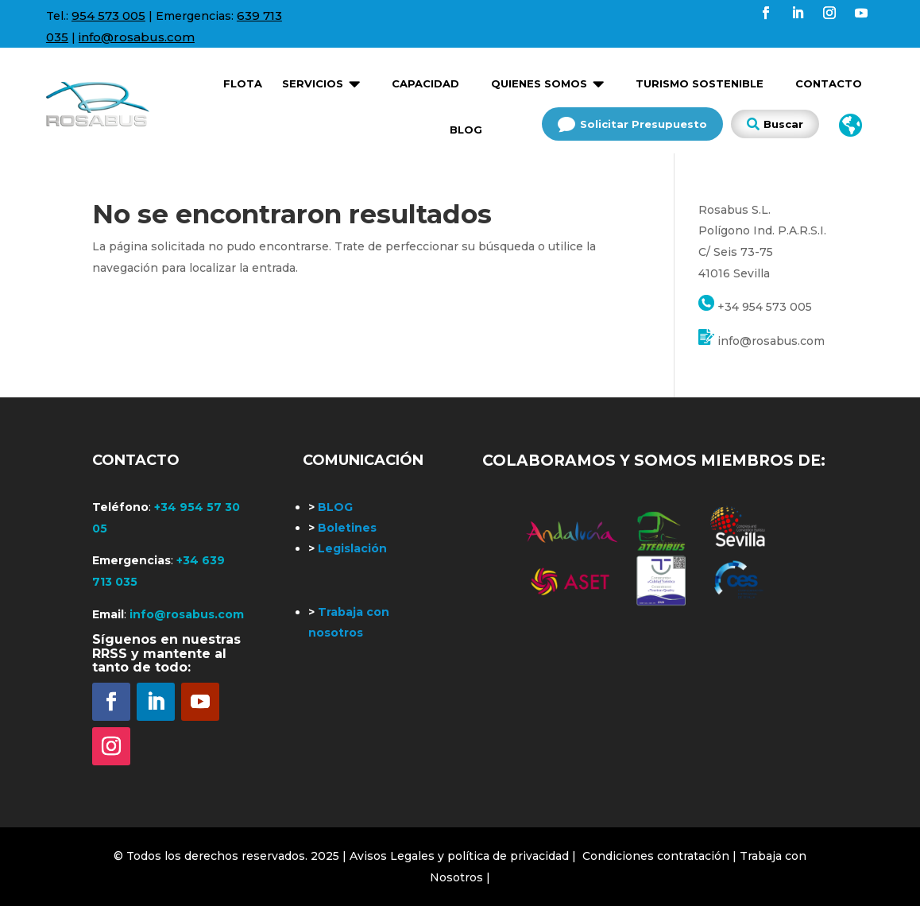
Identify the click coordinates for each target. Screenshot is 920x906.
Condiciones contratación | (661, 856)
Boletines (342, 528)
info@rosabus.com (137, 37)
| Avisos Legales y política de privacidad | (459, 856)
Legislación (347, 548)
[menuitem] (242, 78)
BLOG (330, 507)
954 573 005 (108, 15)
